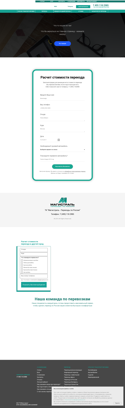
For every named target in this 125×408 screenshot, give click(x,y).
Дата (42, 136)
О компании (41, 375)
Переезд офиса (69, 377)
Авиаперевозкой (93, 377)
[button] (83, 6)
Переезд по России (70, 379)
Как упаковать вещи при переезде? (48, 384)
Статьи (39, 370)
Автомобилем (92, 372)
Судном (90, 375)
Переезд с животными (71, 375)
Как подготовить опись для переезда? (49, 387)
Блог (38, 372)
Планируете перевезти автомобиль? (54, 156)
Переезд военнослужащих (73, 370)
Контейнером (92, 370)
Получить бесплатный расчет (34, 285)
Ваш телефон (45, 105)
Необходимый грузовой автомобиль (53, 146)
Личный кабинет (42, 382)
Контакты (40, 377)
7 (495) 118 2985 (67, 214)
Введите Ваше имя (47, 95)
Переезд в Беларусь (71, 382)
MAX (55, 6)
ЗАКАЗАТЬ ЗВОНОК (23, 375)
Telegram (70, 6)
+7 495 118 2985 (21, 377)
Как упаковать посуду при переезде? (49, 389)
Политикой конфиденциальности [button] (75, 400)
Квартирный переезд (71, 372)
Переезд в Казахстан (71, 384)
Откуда (42, 114)
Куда (42, 125)
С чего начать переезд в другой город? (50, 391)
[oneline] (34, 250)
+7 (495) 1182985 (73, 87)
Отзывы (39, 379)
